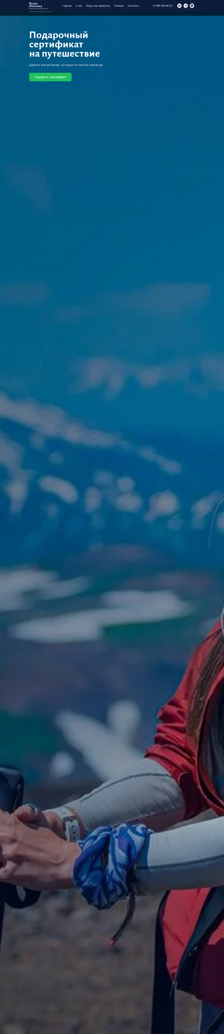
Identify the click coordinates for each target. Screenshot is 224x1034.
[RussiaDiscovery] (186, 8)
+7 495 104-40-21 (162, 7)
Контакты (135, 7)
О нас (81, 7)
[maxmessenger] (179, 8)
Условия (121, 7)
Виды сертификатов (100, 7)
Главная (69, 7)
